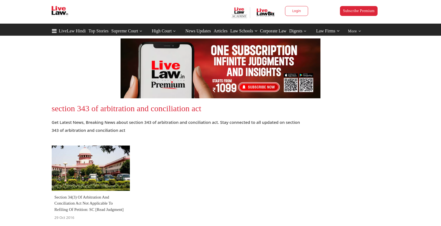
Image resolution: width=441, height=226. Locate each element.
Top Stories (98, 31)
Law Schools (243, 31)
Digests (295, 31)
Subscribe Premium (359, 11)
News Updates (198, 31)
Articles (221, 31)
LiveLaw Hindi (72, 31)
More (354, 31)
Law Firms (327, 31)
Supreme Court (124, 31)
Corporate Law (273, 31)
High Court (162, 31)
